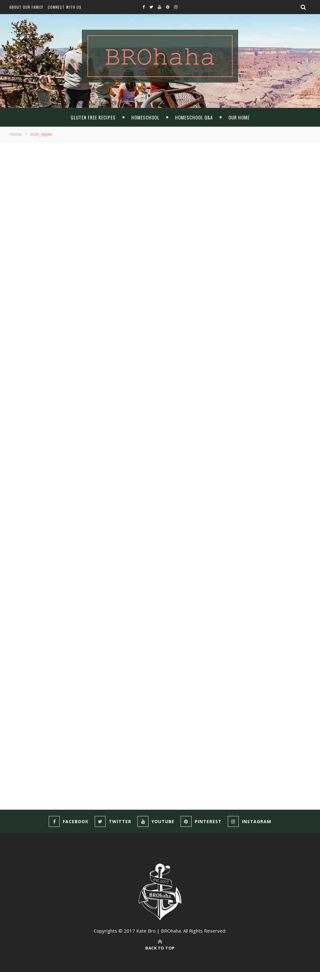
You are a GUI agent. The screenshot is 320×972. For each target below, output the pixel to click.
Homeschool (145, 117)
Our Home (239, 117)
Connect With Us (65, 7)
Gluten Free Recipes (93, 117)
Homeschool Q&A (194, 117)
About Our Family (26, 7)
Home (15, 134)
